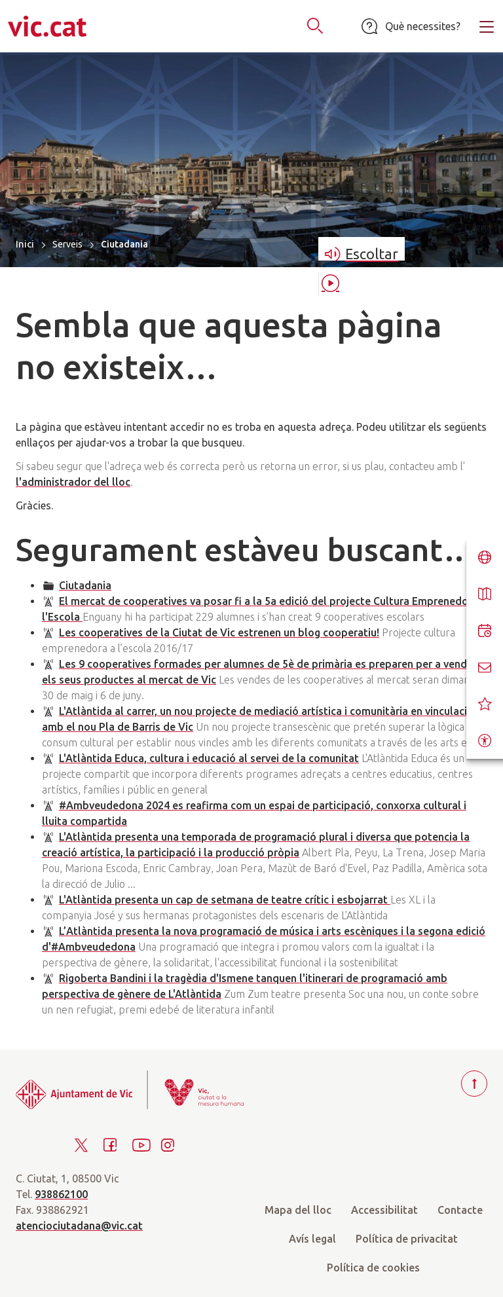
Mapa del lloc (298, 1210)
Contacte (460, 1210)
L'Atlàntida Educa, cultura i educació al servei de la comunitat (209, 758)
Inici (25, 243)
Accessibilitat (384, 1210)
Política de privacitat (407, 1239)
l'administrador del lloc (73, 482)
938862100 (61, 1194)
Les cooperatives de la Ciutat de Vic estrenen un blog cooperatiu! (219, 632)
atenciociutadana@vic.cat (79, 1226)
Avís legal (312, 1239)
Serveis (67, 244)
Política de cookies (373, 1267)
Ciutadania (85, 585)
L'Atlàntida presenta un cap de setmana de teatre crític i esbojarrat (224, 899)
